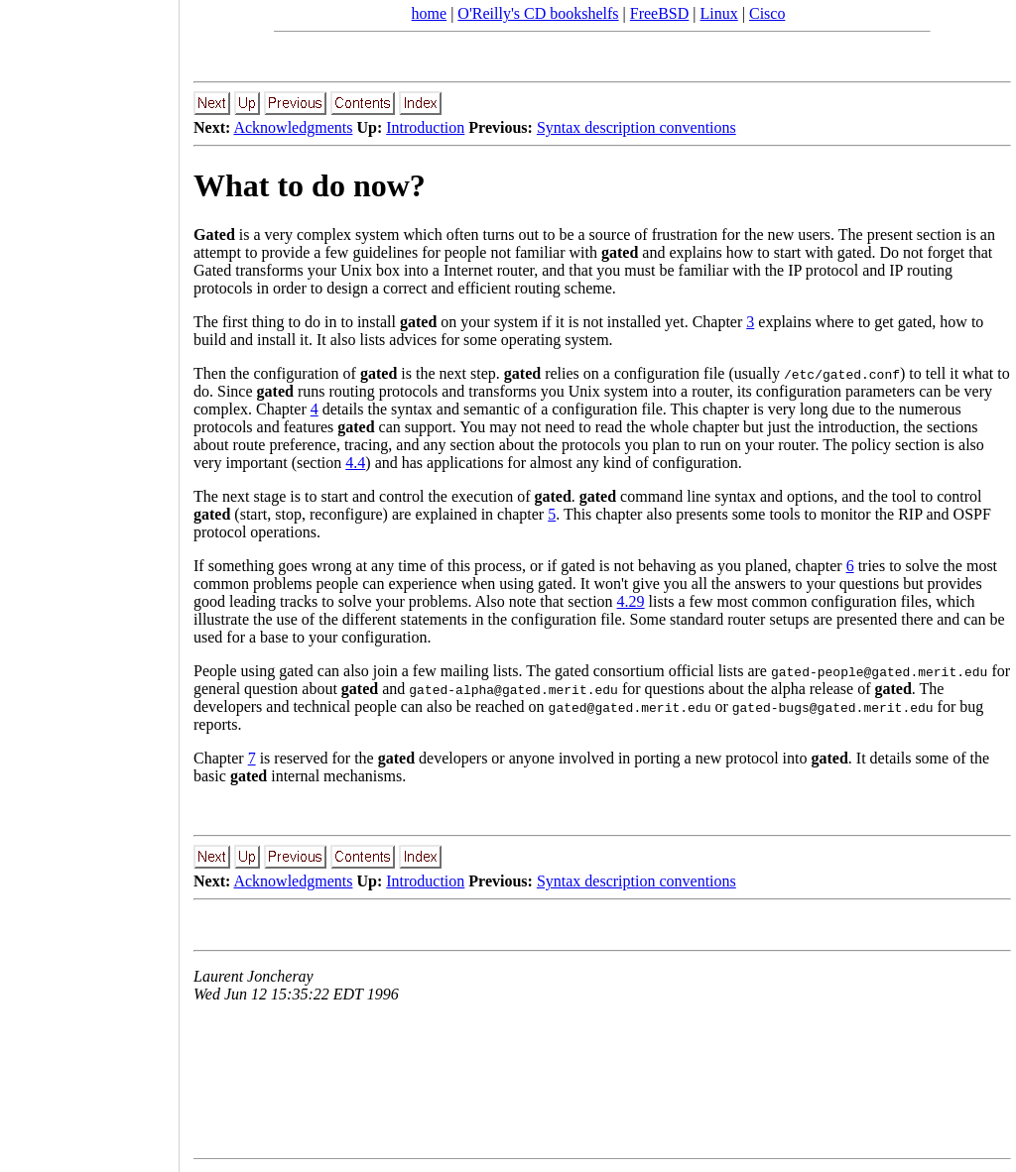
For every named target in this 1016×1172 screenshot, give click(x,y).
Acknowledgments (292, 127)
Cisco (767, 13)
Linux (719, 13)
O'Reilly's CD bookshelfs (537, 13)
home (429, 13)
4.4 (355, 462)
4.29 (631, 601)
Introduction (425, 127)
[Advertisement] (89, 579)
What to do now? (309, 185)
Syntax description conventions (636, 127)
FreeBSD (660, 13)
